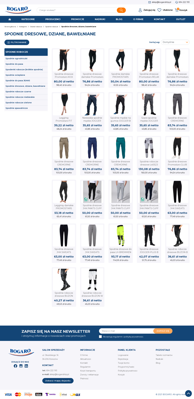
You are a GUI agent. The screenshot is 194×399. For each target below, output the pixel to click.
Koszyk (121, 374)
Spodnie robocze (17, 52)
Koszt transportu (88, 371)
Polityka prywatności (127, 371)
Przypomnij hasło (126, 367)
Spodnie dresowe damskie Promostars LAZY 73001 (177, 77)
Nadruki (159, 359)
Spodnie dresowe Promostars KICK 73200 (64, 77)
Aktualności (85, 359)
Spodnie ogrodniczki (16, 58)
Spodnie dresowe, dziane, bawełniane (25, 86)
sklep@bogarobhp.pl (161, 2)
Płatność (84, 378)
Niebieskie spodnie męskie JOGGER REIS (92, 121)
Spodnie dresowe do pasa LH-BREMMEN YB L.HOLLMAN (121, 252)
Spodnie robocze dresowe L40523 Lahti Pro (149, 164)
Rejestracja (123, 359)
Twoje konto (123, 363)
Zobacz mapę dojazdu (58, 380)
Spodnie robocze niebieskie (20, 97)
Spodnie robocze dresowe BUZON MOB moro (64, 296)
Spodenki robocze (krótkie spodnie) (24, 69)
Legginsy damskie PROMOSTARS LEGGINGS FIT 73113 (64, 208)
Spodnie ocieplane (15, 75)
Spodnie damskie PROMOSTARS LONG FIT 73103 (120, 77)
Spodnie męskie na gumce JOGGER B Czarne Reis (120, 121)
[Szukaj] (81, 10)
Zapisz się (163, 331)
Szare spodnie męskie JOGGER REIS (149, 121)
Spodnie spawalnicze (17, 108)
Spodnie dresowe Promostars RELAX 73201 (149, 77)
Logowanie (123, 355)
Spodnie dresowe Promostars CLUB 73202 (177, 164)
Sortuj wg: (154, 42)
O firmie (84, 355)
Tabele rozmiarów (164, 355)
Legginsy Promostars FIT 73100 (64, 121)
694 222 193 (184, 2)
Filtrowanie (16, 42)
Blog (158, 363)
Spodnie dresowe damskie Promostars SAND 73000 (92, 77)
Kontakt (84, 363)
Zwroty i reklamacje (89, 374)
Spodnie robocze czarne (18, 91)
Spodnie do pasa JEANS (18, 80)
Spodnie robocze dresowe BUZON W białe (92, 296)
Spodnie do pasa (14, 64)
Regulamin (85, 367)
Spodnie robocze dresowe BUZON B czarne (177, 252)
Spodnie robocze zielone (19, 102)
